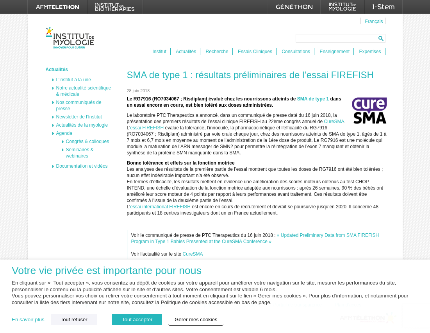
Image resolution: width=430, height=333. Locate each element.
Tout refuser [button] (74, 319)
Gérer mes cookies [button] (196, 319)
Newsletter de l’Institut (79, 117)
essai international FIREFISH (160, 206)
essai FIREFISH (147, 128)
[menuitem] (373, 21)
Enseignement (334, 51)
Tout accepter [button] (137, 319)
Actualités (186, 51)
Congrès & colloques (87, 141)
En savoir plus (28, 319)
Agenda (64, 133)
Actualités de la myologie (82, 125)
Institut (159, 51)
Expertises (370, 51)
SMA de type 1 (313, 99)
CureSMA (334, 121)
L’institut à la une (73, 79)
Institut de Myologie (72, 37)
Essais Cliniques (255, 51)
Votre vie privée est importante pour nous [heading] (107, 270)
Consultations (296, 51)
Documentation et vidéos (82, 166)
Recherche (217, 51)
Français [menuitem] (374, 21)
